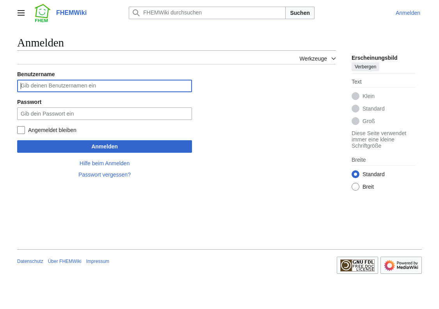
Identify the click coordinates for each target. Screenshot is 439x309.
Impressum (97, 261)
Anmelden (104, 146)
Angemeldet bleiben (52, 130)
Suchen (300, 13)
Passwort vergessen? (104, 174)
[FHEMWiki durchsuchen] (207, 13)
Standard (374, 108)
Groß (369, 121)
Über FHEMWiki (65, 261)
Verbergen (365, 67)
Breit (368, 187)
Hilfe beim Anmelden (105, 163)
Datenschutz (30, 261)
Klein (369, 96)
